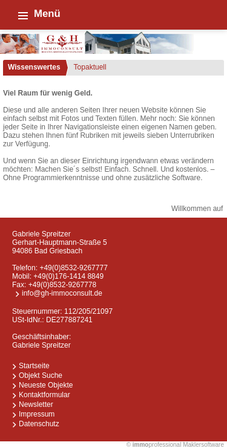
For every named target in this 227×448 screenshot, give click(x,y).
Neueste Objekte (46, 385)
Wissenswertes (34, 67)
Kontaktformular (44, 395)
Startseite (34, 366)
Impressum (36, 414)
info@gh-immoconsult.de (62, 293)
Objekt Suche (40, 375)
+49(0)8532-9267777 (73, 268)
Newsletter (36, 404)
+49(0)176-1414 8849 (68, 276)
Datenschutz (39, 424)
